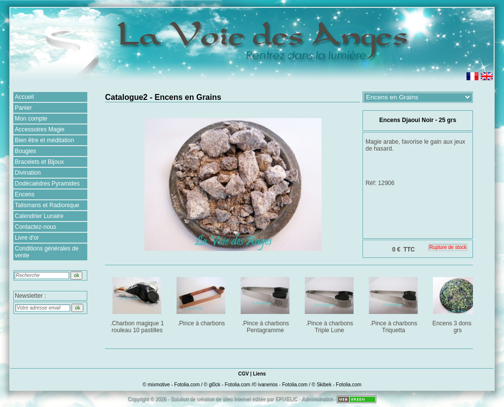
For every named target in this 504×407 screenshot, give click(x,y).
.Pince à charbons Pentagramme (266, 303)
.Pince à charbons (202, 300)
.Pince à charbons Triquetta (394, 303)
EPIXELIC (286, 399)
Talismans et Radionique (47, 205)
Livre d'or (27, 237)
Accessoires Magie (40, 129)
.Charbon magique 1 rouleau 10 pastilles (138, 303)
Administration (316, 399)
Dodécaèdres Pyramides (47, 183)
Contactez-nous (35, 226)
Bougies (25, 151)
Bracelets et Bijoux (39, 161)
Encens (25, 194)
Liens (259, 373)
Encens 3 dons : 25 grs (458, 303)
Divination (28, 172)
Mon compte (31, 118)
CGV (243, 373)
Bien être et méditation (44, 140)
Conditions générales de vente (46, 252)
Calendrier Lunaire (39, 216)
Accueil (24, 97)
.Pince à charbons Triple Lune (330, 303)
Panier (23, 107)
